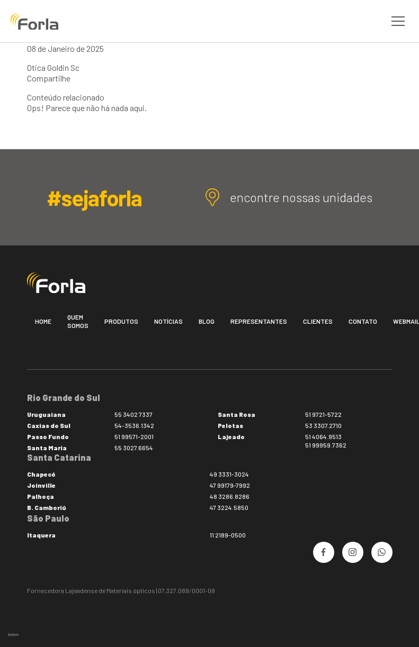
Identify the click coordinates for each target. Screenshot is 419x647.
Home (43, 321)
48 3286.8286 (229, 496)
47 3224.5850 (229, 507)
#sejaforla (94, 197)
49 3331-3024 (229, 474)
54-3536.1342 (134, 425)
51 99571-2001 (134, 436)
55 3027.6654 (133, 447)
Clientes (318, 321)
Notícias (168, 321)
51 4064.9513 (323, 436)
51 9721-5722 (323, 414)
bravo (13, 634)
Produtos (121, 321)
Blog (207, 321)
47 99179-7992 (230, 485)
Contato (363, 321)
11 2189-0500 (228, 535)
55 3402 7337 (133, 414)
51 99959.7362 (325, 445)
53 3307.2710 (323, 425)
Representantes (258, 321)
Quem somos (77, 321)
